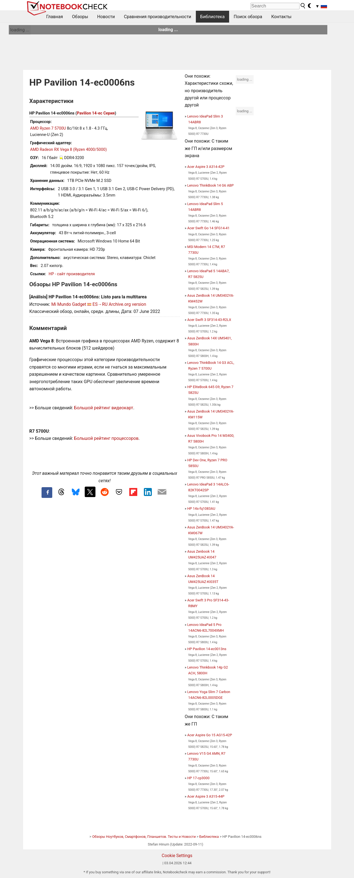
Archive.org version (127, 304)
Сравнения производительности (157, 16)
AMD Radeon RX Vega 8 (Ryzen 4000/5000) (68, 149)
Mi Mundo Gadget (68, 304)
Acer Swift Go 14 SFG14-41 (208, 228)
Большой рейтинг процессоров (106, 438)
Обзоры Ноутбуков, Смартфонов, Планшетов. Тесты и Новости (144, 837)
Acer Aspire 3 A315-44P (205, 796)
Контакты (281, 16)
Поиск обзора (248, 16)
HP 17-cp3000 (198, 778)
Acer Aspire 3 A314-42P (205, 167)
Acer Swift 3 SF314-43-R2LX (209, 320)
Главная (54, 16)
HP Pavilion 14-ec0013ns (206, 649)
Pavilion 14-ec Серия (96, 113)
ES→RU (100, 304)
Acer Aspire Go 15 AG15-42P (209, 735)
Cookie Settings (177, 855)
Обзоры (80, 16)
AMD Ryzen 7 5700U (48, 128)
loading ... (19, 29)
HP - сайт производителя (72, 274)
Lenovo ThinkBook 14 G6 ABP (210, 185)
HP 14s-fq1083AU (201, 508)
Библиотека (212, 16)
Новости (106, 16)
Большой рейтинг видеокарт (103, 407)
